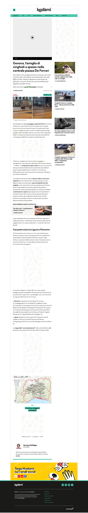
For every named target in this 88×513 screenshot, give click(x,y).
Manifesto (15, 16)
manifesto (46, 492)
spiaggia (40, 161)
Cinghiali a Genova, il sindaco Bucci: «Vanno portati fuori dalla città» (64, 105)
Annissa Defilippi (30, 446)
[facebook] (72, 485)
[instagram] (66, 485)
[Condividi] (47, 95)
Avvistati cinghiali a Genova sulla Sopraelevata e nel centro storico (65, 132)
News (57, 16)
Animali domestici (37, 16)
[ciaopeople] (69, 509)
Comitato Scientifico (49, 496)
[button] (16, 476)
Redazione (46, 494)
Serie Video (64, 16)
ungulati (15, 133)
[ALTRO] (18, 456)
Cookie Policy (47, 500)
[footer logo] (27, 485)
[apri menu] (14, 10)
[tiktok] (62, 485)
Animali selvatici (49, 16)
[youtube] (69, 485)
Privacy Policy (47, 498)
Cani (23, 16)
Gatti (29, 16)
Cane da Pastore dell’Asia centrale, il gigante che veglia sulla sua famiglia (63, 77)
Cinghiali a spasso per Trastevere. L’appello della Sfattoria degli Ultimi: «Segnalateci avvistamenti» (65, 160)
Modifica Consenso (48, 502)
